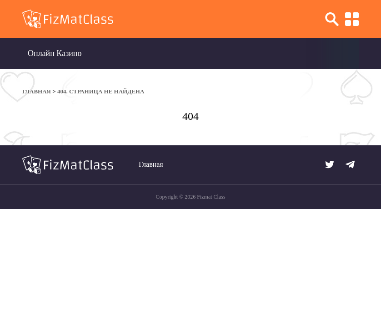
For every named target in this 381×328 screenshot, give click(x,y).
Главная (151, 164)
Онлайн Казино (55, 53)
